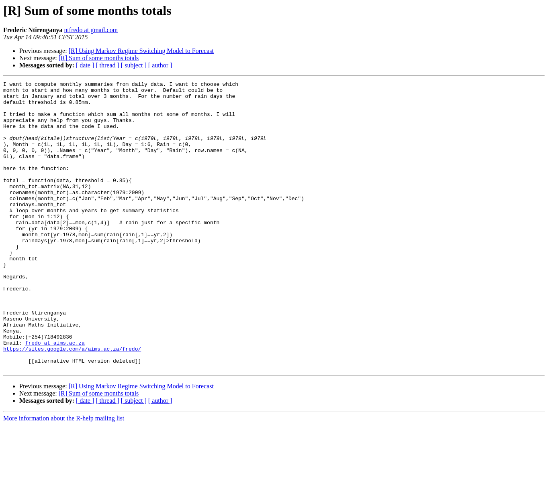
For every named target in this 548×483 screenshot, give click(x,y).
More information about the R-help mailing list (63, 476)
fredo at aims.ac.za (55, 395)
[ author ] (160, 65)
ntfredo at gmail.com (91, 29)
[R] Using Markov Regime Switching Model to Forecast (141, 50)
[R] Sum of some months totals (99, 58)
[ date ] (85, 65)
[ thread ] (107, 65)
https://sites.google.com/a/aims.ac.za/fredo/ (72, 402)
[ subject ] (134, 65)
